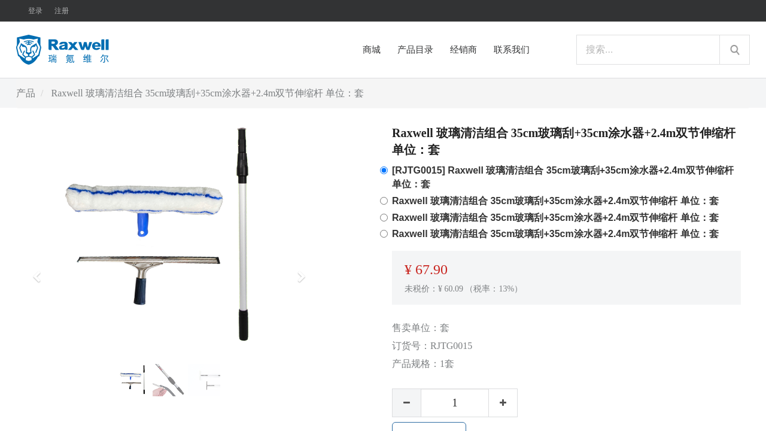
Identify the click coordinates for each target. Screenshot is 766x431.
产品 (25, 93)
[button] (40, 271)
